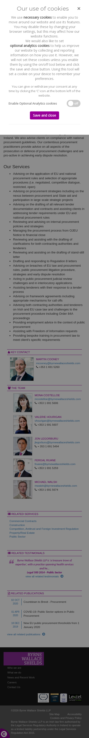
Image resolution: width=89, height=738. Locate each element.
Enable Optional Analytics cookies (33, 103)
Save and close (44, 115)
